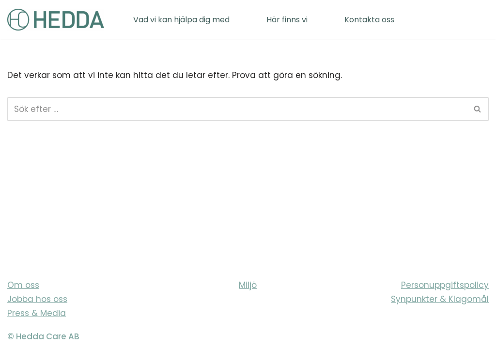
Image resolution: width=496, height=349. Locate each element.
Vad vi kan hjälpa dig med (181, 19)
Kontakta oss (369, 19)
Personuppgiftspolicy (445, 285)
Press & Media (36, 313)
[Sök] (237, 109)
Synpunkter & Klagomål (440, 299)
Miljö (248, 285)
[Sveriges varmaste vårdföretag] (55, 20)
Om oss (23, 285)
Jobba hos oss (37, 299)
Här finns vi (287, 19)
